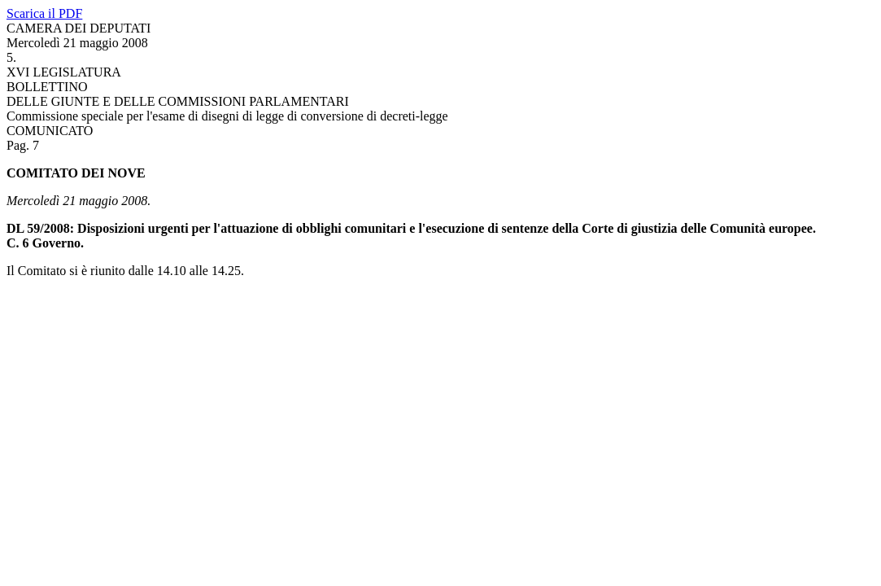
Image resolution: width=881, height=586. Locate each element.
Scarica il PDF (44, 13)
